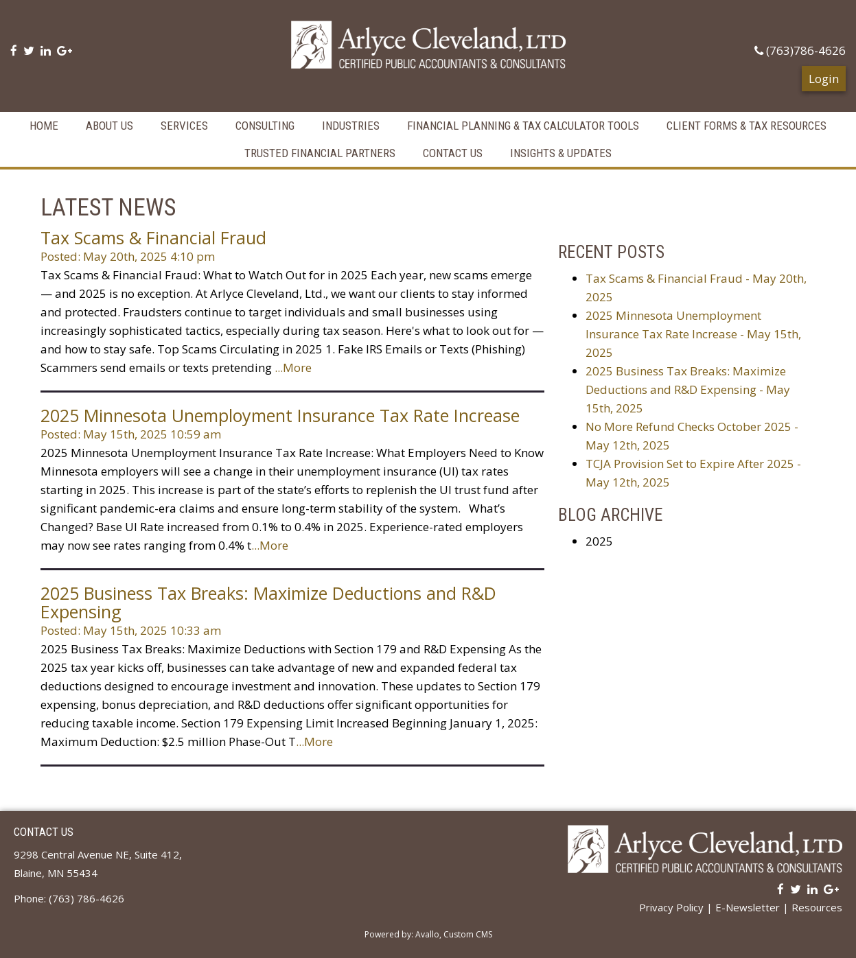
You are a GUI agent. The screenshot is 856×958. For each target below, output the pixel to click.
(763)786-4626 (800, 50)
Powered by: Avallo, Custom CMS (428, 930)
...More (293, 363)
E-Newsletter (747, 903)
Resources (816, 903)
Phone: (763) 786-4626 (69, 894)
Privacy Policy (671, 903)
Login (824, 74)
